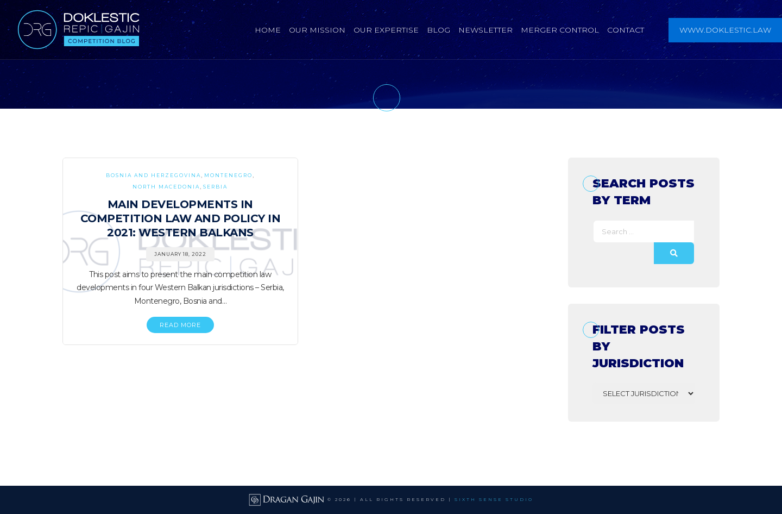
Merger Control (560, 30)
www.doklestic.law (725, 30)
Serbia (215, 187)
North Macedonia (166, 187)
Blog (438, 30)
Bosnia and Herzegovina (153, 175)
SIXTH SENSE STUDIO (494, 499)
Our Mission (317, 30)
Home (268, 30)
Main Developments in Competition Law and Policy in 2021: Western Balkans (180, 218)
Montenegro (228, 175)
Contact (625, 30)
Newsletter (485, 30)
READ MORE (180, 325)
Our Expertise (386, 30)
